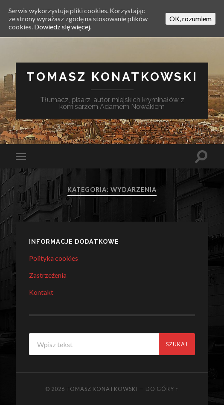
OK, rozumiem (190, 18)
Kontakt (41, 292)
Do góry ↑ (161, 388)
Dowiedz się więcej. (62, 27)
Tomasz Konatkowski (112, 77)
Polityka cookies (53, 258)
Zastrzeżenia (48, 275)
